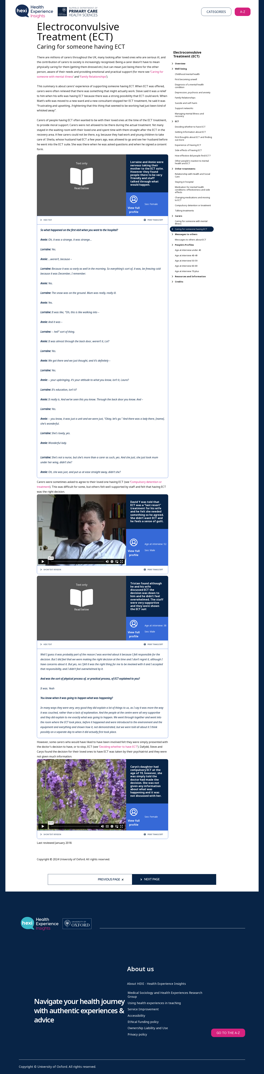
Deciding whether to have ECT (118, 747)
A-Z (242, 12)
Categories (216, 12)
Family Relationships (93, 77)
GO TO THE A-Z (228, 1033)
